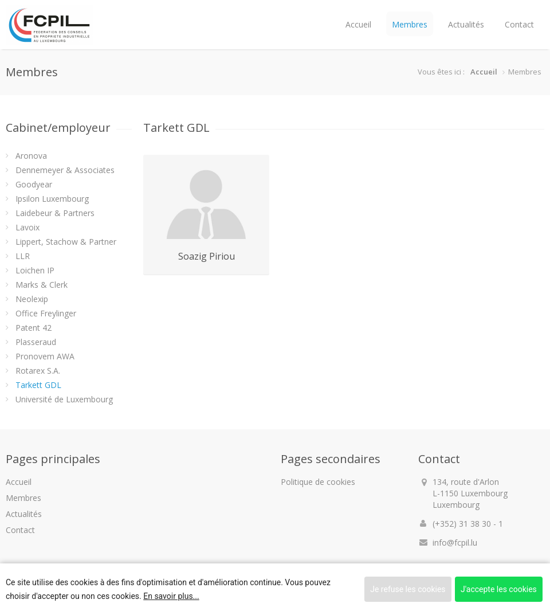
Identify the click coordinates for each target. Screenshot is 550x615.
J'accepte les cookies (499, 589)
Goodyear (33, 184)
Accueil (358, 24)
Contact (519, 24)
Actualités (466, 24)
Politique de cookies (318, 481)
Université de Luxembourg (64, 399)
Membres (409, 24)
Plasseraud (35, 341)
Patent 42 (33, 327)
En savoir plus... (171, 596)
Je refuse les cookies (407, 589)
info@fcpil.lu (455, 542)
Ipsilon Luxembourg (52, 198)
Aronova (31, 155)
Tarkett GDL (38, 384)
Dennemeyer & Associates (65, 169)
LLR (22, 255)
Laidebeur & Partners (55, 212)
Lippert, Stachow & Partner (65, 241)
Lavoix (27, 227)
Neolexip (31, 298)
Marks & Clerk (41, 284)
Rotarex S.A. (37, 370)
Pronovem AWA (44, 356)
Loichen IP (34, 270)
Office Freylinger (45, 313)
